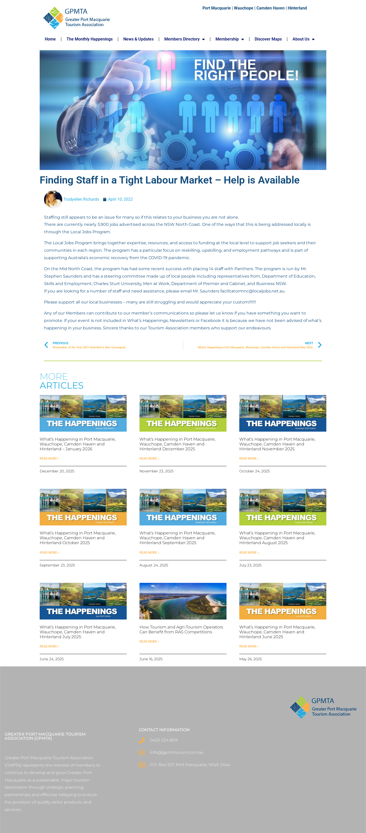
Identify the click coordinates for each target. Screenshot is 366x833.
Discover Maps (268, 39)
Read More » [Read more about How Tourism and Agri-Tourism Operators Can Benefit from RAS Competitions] (149, 641)
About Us (304, 39)
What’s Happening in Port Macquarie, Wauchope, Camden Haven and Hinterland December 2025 (177, 444)
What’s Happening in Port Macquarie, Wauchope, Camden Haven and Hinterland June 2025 (277, 632)
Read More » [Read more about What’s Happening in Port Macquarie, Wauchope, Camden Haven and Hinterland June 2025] (249, 646)
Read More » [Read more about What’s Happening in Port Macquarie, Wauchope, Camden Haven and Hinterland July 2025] (49, 646)
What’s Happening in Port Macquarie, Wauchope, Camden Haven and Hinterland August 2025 (277, 538)
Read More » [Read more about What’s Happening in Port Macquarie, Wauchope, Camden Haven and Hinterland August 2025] (249, 552)
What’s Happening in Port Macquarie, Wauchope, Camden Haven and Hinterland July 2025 (78, 632)
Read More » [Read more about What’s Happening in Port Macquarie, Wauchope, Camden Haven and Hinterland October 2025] (49, 552)
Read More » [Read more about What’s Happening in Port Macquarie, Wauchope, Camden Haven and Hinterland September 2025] (149, 552)
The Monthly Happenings (90, 39)
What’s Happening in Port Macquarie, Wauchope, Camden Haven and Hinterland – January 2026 (78, 444)
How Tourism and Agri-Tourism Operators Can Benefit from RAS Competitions (181, 629)
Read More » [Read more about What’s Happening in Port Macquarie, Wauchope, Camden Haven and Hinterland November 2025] (249, 458)
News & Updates (138, 39)
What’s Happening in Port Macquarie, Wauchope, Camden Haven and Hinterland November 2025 (277, 444)
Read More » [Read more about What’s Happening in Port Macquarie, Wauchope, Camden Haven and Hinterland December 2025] (149, 458)
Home (50, 39)
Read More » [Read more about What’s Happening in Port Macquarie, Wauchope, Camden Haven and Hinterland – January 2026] (49, 458)
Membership (230, 39)
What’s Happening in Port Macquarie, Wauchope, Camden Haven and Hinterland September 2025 (177, 538)
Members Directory (184, 39)
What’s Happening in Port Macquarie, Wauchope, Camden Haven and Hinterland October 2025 (78, 538)
